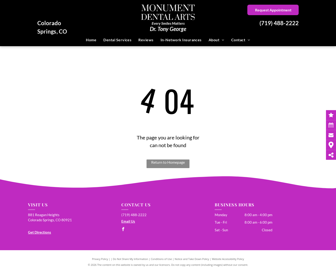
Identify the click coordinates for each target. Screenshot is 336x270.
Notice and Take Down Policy (192, 259)
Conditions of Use (161, 259)
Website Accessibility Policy (228, 259)
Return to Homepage (168, 162)
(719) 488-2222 (279, 23)
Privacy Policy (100, 259)
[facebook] (123, 229)
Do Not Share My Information (130, 259)
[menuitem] (91, 40)
